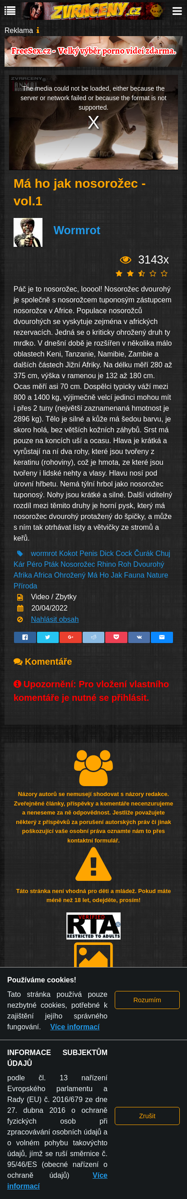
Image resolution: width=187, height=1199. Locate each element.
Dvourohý (148, 564)
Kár (19, 564)
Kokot (68, 553)
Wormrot (76, 230)
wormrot (44, 553)
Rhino (106, 564)
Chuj (162, 553)
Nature (157, 575)
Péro (34, 564)
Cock (124, 553)
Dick (107, 553)
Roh (124, 564)
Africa (42, 575)
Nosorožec (78, 564)
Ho (103, 575)
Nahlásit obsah (55, 619)
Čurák (144, 553)
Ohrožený (71, 575)
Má (93, 575)
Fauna (134, 575)
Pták (51, 564)
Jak (116, 575)
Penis (88, 553)
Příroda (25, 586)
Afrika (23, 575)
